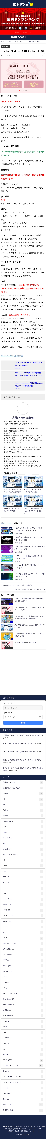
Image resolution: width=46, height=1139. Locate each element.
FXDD (23, 938)
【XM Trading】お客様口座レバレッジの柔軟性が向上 (28, 589)
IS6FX (23, 832)
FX (23, 799)
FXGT (23, 843)
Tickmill (23, 982)
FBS (23, 871)
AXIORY (23, 877)
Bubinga (23, 1088)
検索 (23, 723)
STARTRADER (23, 999)
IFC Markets (23, 971)
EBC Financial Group (23, 854)
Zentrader (23, 1099)
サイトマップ (34, 1131)
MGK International (23, 943)
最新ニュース (5, 46)
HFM (23, 893)
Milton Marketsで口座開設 (12, 356)
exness (23, 865)
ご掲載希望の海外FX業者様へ (11, 1126)
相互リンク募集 (39, 1126)
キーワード (7, 703)
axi (23, 860)
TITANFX (23, 849)
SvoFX (23, 932)
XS (23, 1049)
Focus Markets (23, 1015)
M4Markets (23, 1010)
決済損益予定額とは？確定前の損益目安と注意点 (21, 735)
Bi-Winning (23, 1093)
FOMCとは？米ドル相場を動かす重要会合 (19, 743)
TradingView (23, 954)
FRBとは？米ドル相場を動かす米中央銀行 (19, 752)
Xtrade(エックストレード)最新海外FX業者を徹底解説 (17, 585)
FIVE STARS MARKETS (23, 1076)
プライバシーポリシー (37, 1129)
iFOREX (23, 882)
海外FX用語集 (23, 1110)
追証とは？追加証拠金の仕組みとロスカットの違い (22, 760)
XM (23, 804)
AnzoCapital (23, 965)
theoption (23, 1071)
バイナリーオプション (23, 1065)
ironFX (23, 927)
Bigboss (23, 810)
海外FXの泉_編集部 (23, 417)
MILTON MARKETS (23, 993)
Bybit (23, 1026)
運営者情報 (24, 1131)
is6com (23, 888)
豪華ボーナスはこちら (23, 32)
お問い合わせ (28, 1126)
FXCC (23, 976)
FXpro (23, 826)
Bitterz (23, 1032)
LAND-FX (23, 910)
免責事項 (10, 1131)
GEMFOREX (23, 1060)
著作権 (17, 1131)
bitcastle (23, 815)
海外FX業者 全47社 (23, 782)
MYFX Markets (23, 949)
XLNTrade (23, 960)
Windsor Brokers (23, 1004)
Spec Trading (23, 838)
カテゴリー (7, 713)
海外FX (23, 793)
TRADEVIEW (23, 915)
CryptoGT (23, 1021)
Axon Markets (23, 821)
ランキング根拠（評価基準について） (14, 1129)
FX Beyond (23, 1054)
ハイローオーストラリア (23, 1082)
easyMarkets (23, 904)
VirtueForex (23, 921)
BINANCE (23, 1038)
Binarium (23, 1043)
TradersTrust (23, 899)
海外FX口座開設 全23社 (23, 788)
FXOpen (23, 988)
